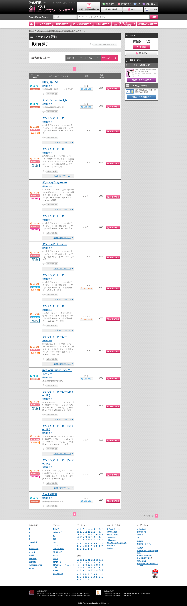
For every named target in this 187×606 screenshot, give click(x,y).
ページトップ (149, 516)
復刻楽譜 (110, 548)
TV (54, 536)
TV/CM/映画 (33, 542)
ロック (55, 555)
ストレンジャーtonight (55, 100)
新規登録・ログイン (144, 544)
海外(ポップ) (57, 552)
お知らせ (140, 535)
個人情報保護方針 (143, 558)
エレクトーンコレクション (117, 543)
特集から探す (102, 24)
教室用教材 (111, 545)
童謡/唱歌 (32, 562)
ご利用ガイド (141, 532)
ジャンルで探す (44, 24)
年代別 (31, 555)
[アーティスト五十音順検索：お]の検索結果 (55, 31)
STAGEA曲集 (112, 532)
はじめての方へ (142, 529)
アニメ (31, 545)
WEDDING (33, 559)
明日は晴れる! (50, 82)
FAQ (138, 537)
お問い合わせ (141, 561)
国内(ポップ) (57, 532)
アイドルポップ (58, 549)
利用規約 (140, 548)
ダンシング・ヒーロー (54, 118)
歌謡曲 (55, 570)
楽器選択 (140, 541)
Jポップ (56, 529)
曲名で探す (62, 24)
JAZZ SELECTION (36, 565)
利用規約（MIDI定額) (144, 555)
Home (31, 24)
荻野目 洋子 (47, 86)
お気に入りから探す (147, 24)
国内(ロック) (57, 562)
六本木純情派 (49, 494)
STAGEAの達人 (113, 535)
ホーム (31, 31)
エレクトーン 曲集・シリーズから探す (124, 24)
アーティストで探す (82, 24)
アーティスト (33, 549)
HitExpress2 (111, 540)
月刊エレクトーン (113, 529)
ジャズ (55, 559)
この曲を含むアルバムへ (62, 142)
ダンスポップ (58, 574)
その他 (31, 569)
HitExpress (111, 537)
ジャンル (32, 552)
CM (54, 542)
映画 (54, 539)
